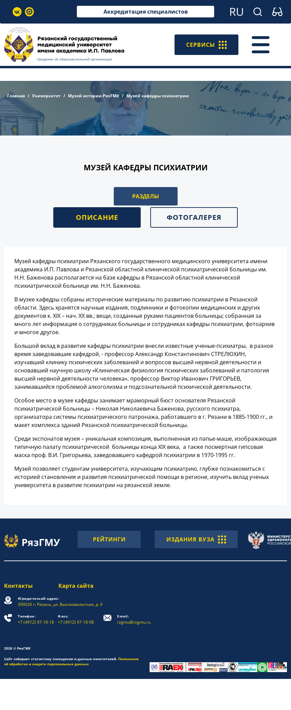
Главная (16, 96)
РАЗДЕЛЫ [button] (145, 196)
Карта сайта (76, 586)
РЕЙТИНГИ (109, 539)
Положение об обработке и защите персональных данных (71, 661)
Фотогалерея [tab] (194, 217)
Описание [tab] (97, 217)
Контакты (18, 586)
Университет (46, 96)
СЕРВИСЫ (206, 44)
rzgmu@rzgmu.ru (134, 619)
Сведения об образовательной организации (74, 59)
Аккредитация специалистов (145, 11)
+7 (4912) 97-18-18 (36, 619)
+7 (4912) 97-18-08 (76, 619)
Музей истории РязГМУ (93, 96)
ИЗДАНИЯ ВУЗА (196, 539)
